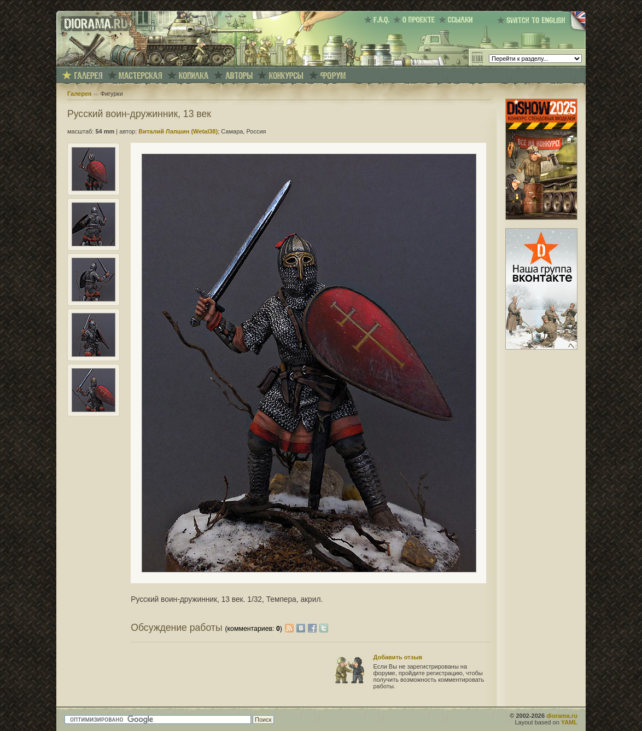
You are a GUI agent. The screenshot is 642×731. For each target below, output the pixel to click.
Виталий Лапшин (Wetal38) (178, 131)
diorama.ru (561, 715)
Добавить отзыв (398, 657)
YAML (569, 722)
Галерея (79, 93)
